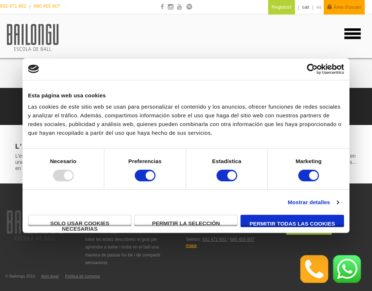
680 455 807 (47, 6)
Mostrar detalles (309, 202)
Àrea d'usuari (344, 7)
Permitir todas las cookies (292, 224)
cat (305, 7)
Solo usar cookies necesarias (79, 223)
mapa (191, 245)
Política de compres (82, 276)
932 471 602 (14, 6)
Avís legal (50, 276)
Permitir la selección (186, 223)
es (319, 7)
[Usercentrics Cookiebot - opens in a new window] (312, 69)
